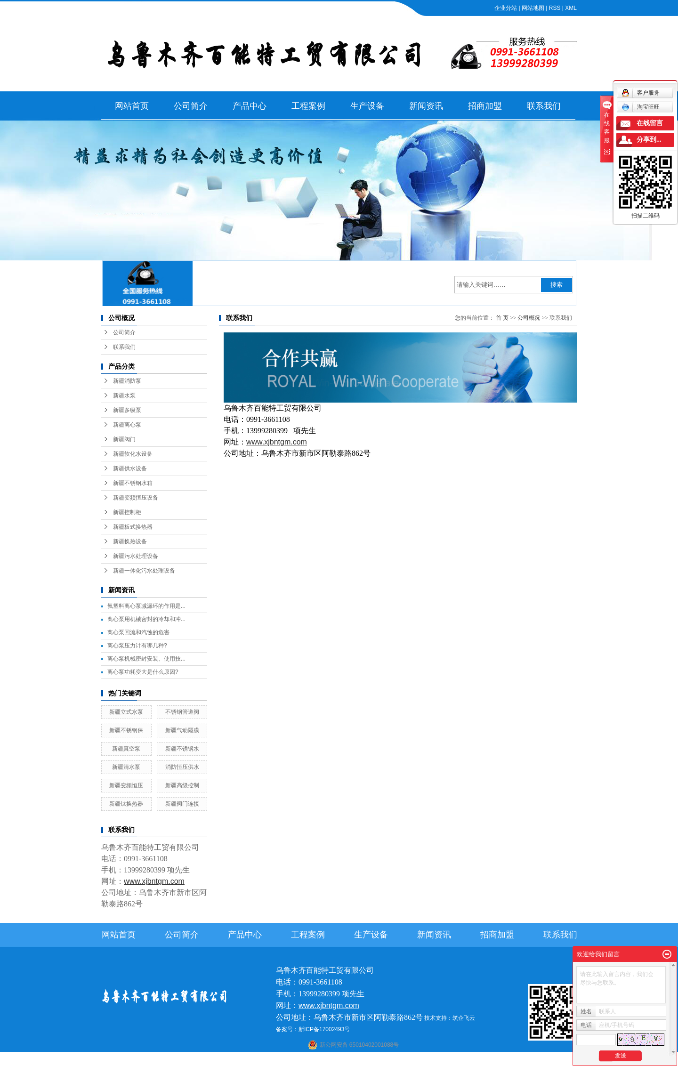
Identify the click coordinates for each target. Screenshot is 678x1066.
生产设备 (367, 106)
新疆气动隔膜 (182, 730)
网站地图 (533, 8)
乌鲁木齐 (398, 1060)
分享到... (649, 139)
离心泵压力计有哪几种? (137, 645)
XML (571, 8)
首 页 (502, 318)
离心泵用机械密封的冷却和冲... (146, 619)
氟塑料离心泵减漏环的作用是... (146, 606)
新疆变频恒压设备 (135, 497)
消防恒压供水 (182, 767)
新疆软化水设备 (133, 454)
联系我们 (544, 106)
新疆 (416, 1060)
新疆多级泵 (127, 410)
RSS (555, 8)
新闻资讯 (426, 106)
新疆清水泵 (126, 767)
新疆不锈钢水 (182, 748)
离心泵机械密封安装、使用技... (146, 658)
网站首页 (132, 106)
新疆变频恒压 (126, 785)
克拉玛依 (461, 1060)
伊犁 (430, 1060)
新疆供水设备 (130, 468)
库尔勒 (363, 1060)
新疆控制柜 (127, 512)
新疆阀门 (124, 439)
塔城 (442, 1060)
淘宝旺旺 (641, 107)
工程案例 (308, 106)
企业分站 (505, 8)
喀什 (330, 1060)
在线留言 (650, 123)
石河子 (314, 1060)
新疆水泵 (124, 395)
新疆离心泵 (127, 424)
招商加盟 (485, 106)
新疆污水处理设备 (135, 556)
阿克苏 (345, 1060)
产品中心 (249, 106)
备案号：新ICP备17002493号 (313, 1029)
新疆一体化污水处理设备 (144, 570)
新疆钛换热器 (126, 803)
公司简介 (191, 106)
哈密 (380, 1060)
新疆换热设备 (130, 541)
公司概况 (528, 318)
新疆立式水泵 (126, 712)
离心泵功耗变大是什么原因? (142, 672)
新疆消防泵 (127, 381)
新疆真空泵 (126, 748)
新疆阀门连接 (182, 803)
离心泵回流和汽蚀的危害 (138, 632)
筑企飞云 (463, 1018)
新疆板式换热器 (133, 527)
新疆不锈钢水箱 (133, 483)
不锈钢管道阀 (182, 712)
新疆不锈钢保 (126, 730)
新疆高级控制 (182, 785)
